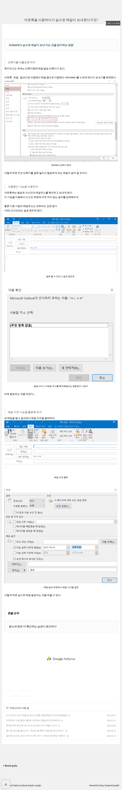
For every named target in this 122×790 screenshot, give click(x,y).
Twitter (16, 785)
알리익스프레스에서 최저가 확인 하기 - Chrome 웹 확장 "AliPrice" (36, 736)
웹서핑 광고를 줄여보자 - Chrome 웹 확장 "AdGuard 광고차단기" (35, 730)
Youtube (31, 785)
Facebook (23, 785)
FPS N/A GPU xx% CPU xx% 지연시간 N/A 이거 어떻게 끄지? (31, 725)
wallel (117, 785)
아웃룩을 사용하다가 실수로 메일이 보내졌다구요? (61, 20)
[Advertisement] (61, 659)
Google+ (38, 785)
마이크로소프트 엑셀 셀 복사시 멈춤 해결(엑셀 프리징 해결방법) (36, 715)
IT (7, 708)
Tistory (101, 785)
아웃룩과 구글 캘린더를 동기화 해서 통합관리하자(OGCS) (33, 720)
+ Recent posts (10, 765)
